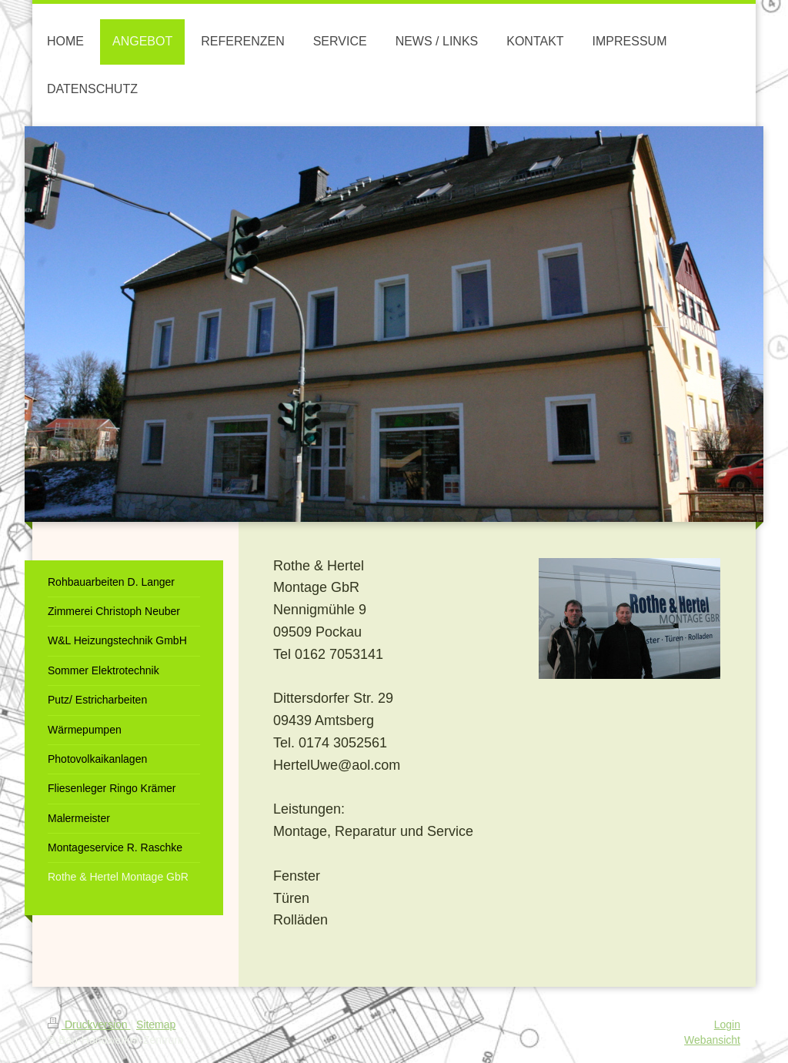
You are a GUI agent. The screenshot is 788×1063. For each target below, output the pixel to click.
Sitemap (155, 1024)
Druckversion (89, 1024)
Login (727, 1024)
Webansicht (712, 1040)
